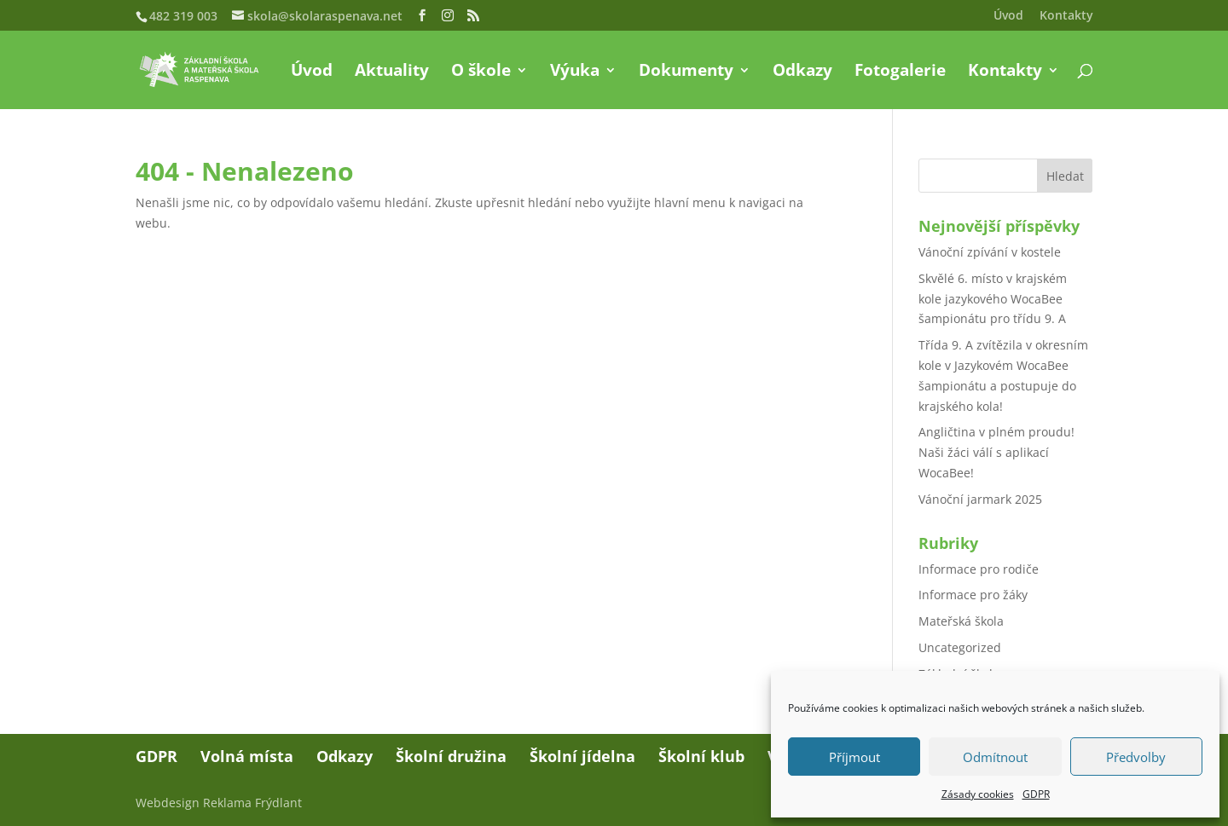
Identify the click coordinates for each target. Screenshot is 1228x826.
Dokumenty (686, 72)
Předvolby (1136, 756)
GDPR (1036, 794)
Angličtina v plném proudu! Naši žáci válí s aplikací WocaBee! (996, 452)
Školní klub (701, 756)
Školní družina (451, 756)
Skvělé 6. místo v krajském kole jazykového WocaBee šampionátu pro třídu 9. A (992, 298)
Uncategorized (959, 647)
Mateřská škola (961, 621)
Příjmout (854, 756)
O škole (481, 72)
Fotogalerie (900, 72)
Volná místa (246, 756)
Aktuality (392, 72)
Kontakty (1066, 16)
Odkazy (802, 72)
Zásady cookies (977, 794)
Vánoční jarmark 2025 (980, 499)
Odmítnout (995, 756)
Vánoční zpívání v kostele (989, 252)
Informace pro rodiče (978, 569)
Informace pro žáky (973, 594)
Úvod (1008, 16)
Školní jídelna (582, 756)
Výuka (575, 72)
